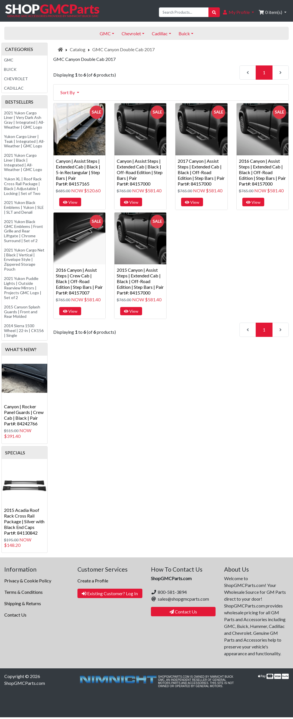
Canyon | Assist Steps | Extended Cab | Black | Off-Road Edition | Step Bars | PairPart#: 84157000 (140, 172)
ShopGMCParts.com (24, 683)
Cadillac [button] (160, 33)
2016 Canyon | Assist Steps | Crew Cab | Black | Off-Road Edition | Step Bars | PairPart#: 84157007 (79, 281)
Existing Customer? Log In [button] (110, 593)
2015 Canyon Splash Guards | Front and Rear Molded (22, 311)
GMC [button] (105, 33)
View (70, 202)
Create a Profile (92, 580)
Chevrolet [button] (131, 33)
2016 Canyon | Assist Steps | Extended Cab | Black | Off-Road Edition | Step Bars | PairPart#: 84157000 (262, 172)
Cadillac (14, 88)
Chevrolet (16, 78)
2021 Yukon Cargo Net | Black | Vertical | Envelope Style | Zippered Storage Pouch (24, 259)
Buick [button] (184, 33)
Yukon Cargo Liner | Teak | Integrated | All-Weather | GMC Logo (24, 141)
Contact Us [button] (183, 611)
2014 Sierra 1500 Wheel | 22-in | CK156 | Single (24, 330)
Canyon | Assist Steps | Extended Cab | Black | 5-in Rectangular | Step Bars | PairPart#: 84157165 (78, 172)
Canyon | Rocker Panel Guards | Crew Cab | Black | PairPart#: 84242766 (24, 415)
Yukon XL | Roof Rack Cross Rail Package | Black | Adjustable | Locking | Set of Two (23, 185)
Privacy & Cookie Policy (27, 580)
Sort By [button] (68, 92)
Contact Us (15, 614)
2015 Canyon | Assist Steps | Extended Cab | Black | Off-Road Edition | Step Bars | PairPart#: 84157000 (140, 281)
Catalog (77, 49)
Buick (10, 69)
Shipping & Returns (22, 603)
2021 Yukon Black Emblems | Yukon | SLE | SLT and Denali (24, 207)
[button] (238, 12)
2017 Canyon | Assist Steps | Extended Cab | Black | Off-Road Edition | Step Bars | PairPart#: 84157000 (201, 172)
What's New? (20, 349)
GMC (8, 59)
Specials (15, 452)
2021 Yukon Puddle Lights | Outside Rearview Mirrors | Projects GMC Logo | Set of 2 (22, 288)
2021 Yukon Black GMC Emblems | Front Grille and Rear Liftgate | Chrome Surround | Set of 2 (23, 231)
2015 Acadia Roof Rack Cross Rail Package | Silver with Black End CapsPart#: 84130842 (24, 521)
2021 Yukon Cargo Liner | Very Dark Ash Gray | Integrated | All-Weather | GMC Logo (24, 119)
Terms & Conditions (23, 592)
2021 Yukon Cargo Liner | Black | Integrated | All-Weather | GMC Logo (23, 162)
